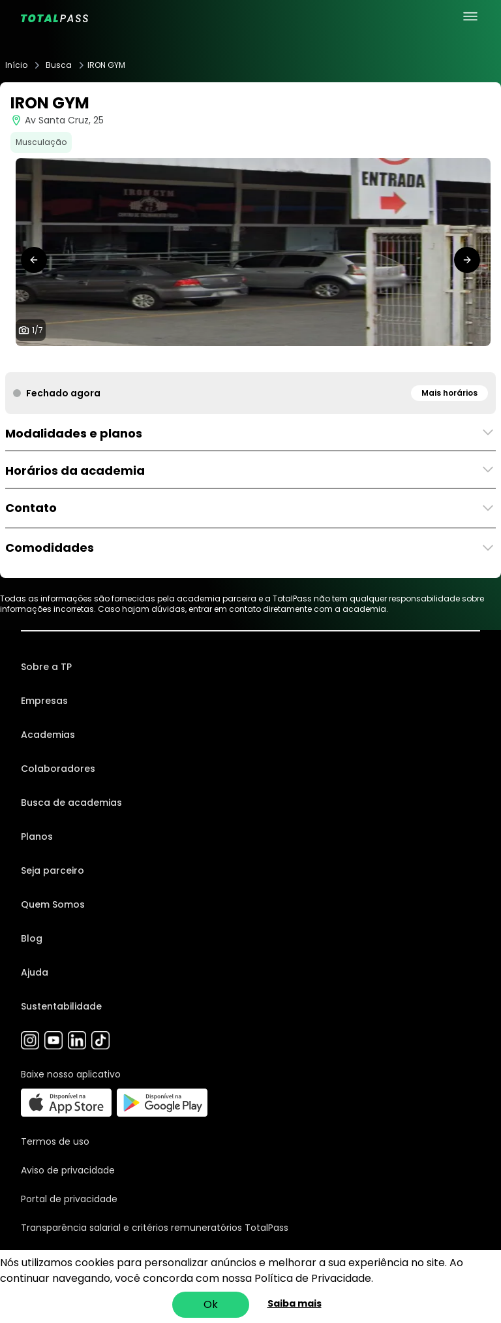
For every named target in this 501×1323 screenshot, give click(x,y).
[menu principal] (470, 16)
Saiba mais (294, 1303)
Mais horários (449, 392)
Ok (211, 1304)
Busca (59, 65)
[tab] (219, 359)
